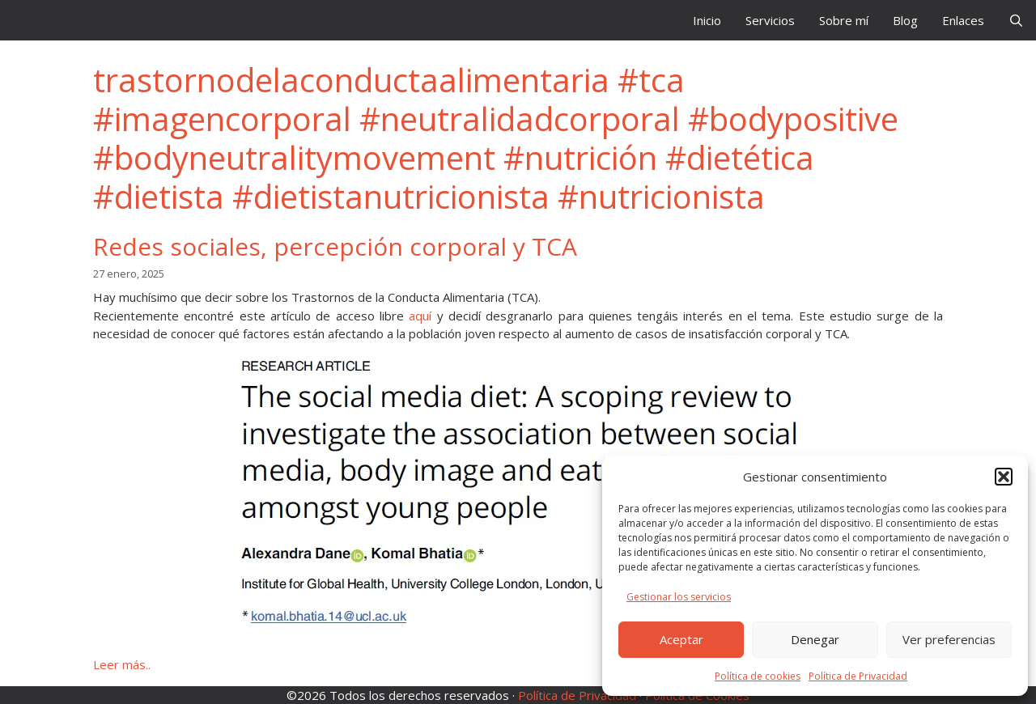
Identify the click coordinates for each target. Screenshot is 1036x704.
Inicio (707, 20)
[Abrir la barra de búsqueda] (1016, 20)
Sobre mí (843, 20)
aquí (420, 315)
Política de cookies (757, 676)
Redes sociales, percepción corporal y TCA (335, 246)
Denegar (815, 639)
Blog (905, 20)
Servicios (770, 20)
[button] (1004, 477)
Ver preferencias (949, 639)
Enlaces (963, 20)
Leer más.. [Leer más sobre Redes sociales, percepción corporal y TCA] (122, 664)
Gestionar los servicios (678, 597)
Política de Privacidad (858, 676)
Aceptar (681, 639)
